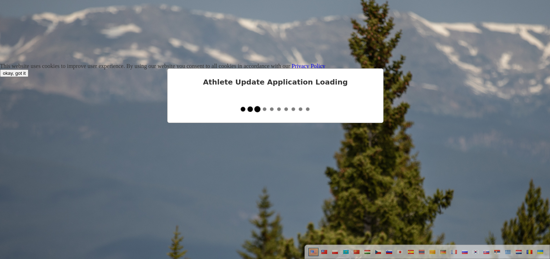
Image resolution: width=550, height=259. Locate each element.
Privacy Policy (308, 66)
